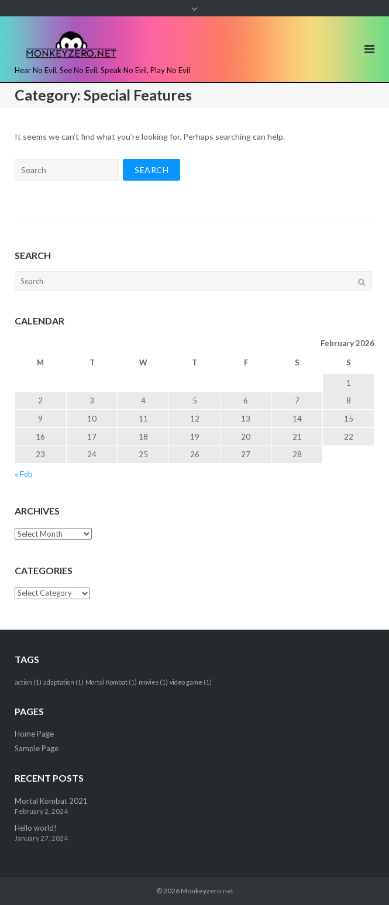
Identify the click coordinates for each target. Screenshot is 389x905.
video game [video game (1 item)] (191, 682)
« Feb (24, 474)
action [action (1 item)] (28, 682)
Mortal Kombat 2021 (51, 801)
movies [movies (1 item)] (153, 682)
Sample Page (36, 748)
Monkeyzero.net (207, 890)
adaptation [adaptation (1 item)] (63, 682)
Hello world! (36, 828)
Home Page (34, 733)
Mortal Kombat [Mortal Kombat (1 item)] (111, 682)
